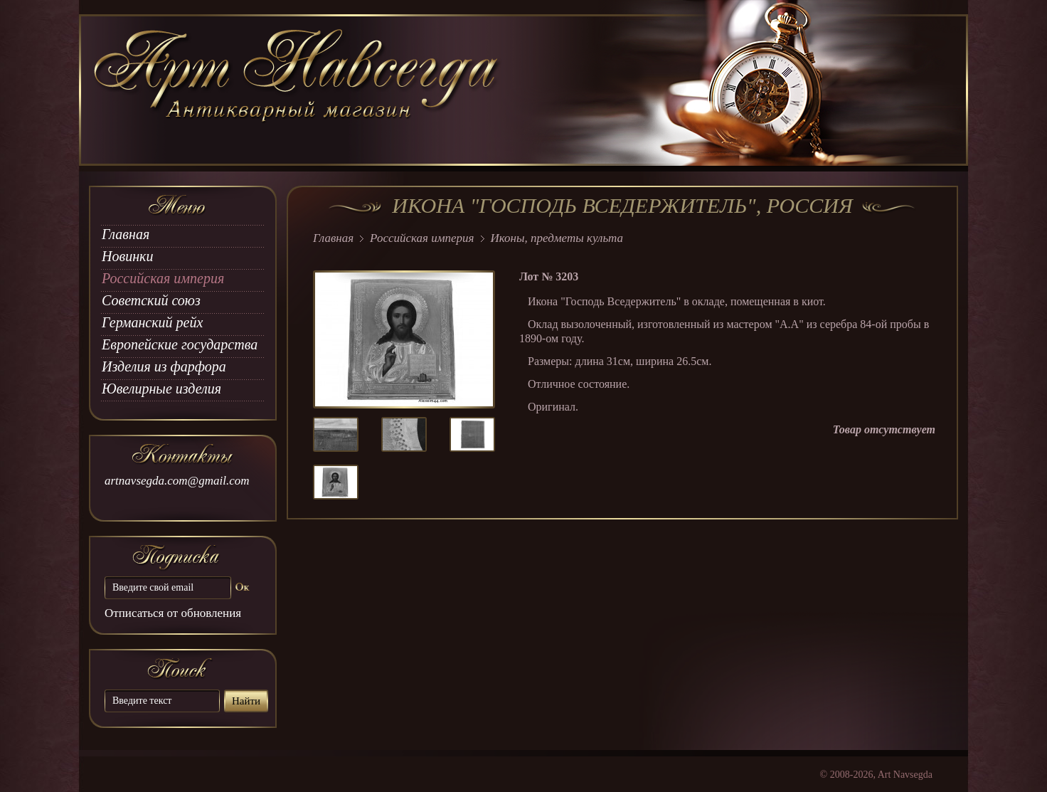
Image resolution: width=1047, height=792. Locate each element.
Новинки (127, 256)
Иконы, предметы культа (557, 238)
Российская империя (163, 278)
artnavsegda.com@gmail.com (177, 480)
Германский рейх (152, 322)
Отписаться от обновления (173, 613)
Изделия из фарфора (164, 366)
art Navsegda (297, 90)
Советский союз (151, 300)
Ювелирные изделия (161, 388)
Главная (125, 234)
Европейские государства (179, 344)
